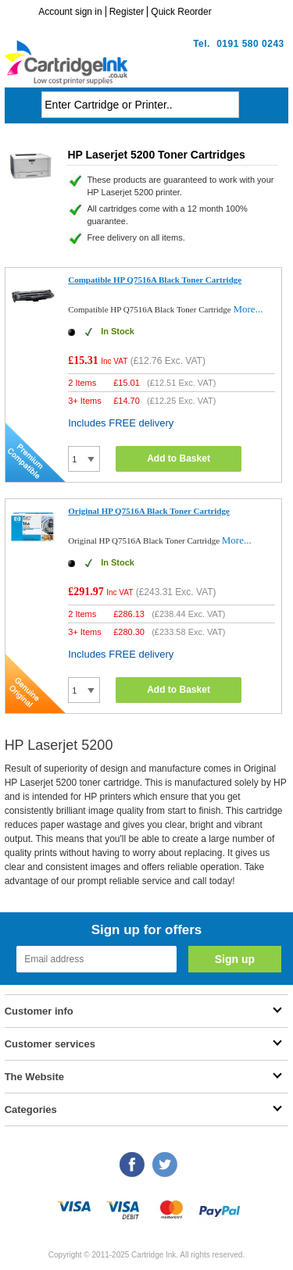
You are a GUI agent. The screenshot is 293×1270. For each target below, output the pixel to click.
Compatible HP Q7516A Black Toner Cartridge (154, 279)
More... (248, 309)
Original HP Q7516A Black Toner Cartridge (149, 510)
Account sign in (70, 11)
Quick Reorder (181, 11)
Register (127, 11)
